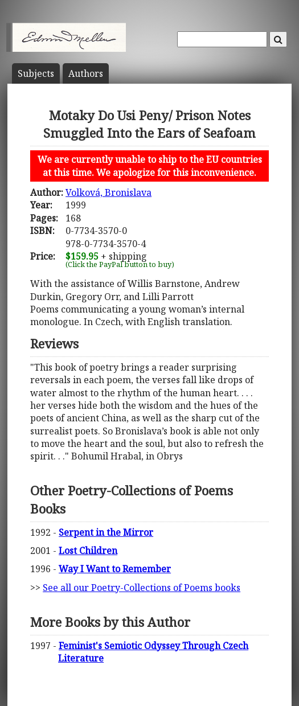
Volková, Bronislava (108, 192)
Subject (36, 73)
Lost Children (88, 550)
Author (85, 73)
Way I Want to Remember (115, 569)
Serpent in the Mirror (106, 532)
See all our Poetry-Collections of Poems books (141, 587)
